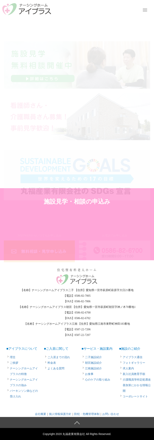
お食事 (89, 374)
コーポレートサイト (135, 396)
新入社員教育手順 (134, 374)
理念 (12, 357)
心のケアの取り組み (97, 379)
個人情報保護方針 (60, 414)
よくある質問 (56, 368)
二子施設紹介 (93, 357)
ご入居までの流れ (59, 357)
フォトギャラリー (134, 362)
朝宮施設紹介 (93, 362)
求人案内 (128, 368)
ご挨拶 (14, 362)
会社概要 (40, 414)
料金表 (52, 362)
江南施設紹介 (93, 368)
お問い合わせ (110, 414)
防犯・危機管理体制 (86, 414)
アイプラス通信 (132, 357)
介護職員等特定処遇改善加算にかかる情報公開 (137, 385)
